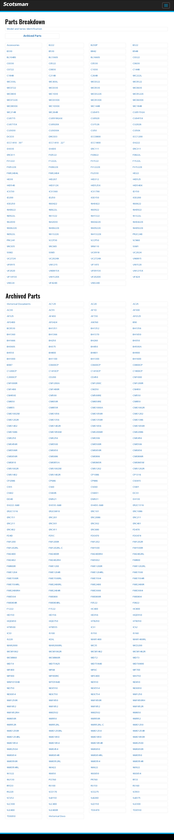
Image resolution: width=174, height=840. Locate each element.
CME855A (54, 462)
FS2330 (95, 173)
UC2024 (137, 252)
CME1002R (139, 408)
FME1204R (54, 572)
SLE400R (53, 810)
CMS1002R (13, 469)
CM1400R (54, 389)
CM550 (137, 395)
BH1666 (11, 340)
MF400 (10, 670)
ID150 (136, 191)
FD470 (136, 529)
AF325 (10, 316)
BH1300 (95, 359)
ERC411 (53, 529)
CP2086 (11, 481)
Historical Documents (19, 304)
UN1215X (138, 271)
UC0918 (95, 252)
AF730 (94, 316)
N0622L (53, 210)
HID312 (95, 179)
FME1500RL (55, 578)
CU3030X (54, 130)
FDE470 (95, 536)
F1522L (137, 161)
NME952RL (55, 761)
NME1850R (139, 737)
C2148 (52, 76)
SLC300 (11, 804)
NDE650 (137, 688)
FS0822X (53, 167)
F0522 (94, 603)
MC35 (94, 645)
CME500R (96, 444)
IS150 (94, 633)
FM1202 (95, 542)
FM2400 (11, 554)
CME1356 (54, 420)
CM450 (137, 389)
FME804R (12, 603)
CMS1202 (96, 469)
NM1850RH (139, 700)
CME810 (11, 462)
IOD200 (137, 197)
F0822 (136, 603)
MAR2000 (12, 645)
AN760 (94, 322)
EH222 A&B (13, 505)
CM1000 (137, 377)
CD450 (94, 377)
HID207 (53, 179)
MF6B (52, 670)
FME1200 (54, 566)
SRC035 (11, 246)
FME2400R (138, 584)
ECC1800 (96, 143)
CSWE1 (95, 493)
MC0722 (11, 88)
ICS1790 (95, 191)
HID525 (137, 179)
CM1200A (54, 383)
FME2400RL (55, 584)
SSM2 (10, 252)
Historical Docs (57, 816)
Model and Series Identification (24, 29)
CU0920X (54, 124)
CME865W (138, 462)
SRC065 (53, 246)
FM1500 (95, 548)
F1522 (52, 609)
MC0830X (12, 106)
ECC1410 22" (57, 143)
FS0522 (53, 155)
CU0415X (138, 118)
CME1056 (54, 414)
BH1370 (95, 334)
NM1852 (11, 706)
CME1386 (138, 420)
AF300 (136, 310)
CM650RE (96, 401)
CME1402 (12, 426)
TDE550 (137, 810)
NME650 (95, 749)
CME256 (53, 438)
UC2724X (96, 258)
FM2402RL (138, 554)
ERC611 (11, 155)
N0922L (11, 216)
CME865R (96, 462)
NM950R (95, 719)
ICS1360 (53, 191)
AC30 (10, 310)
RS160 (136, 786)
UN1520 (137, 265)
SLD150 (95, 804)
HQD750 (53, 621)
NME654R (54, 755)
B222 (51, 45)
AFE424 (53, 322)
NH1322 (95, 216)
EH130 (136, 499)
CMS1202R (138, 469)
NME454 (53, 749)
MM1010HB (13, 682)
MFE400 (95, 676)
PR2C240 (137, 234)
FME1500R (12, 578)
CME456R (12, 444)
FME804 (137, 597)
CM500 (53, 395)
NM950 (53, 719)
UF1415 (95, 265)
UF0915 (11, 265)
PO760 (52, 780)
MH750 (137, 676)
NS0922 (95, 210)
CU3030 (11, 130)
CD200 (52, 377)
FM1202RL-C (56, 548)
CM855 (11, 408)
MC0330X (54, 100)
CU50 (94, 130)
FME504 (11, 597)
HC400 (94, 609)
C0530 (94, 63)
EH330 (10, 149)
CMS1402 (12, 475)
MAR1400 (96, 639)
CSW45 (53, 493)
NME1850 (54, 737)
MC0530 (95, 88)
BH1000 (11, 359)
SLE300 (137, 804)
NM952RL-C (97, 725)
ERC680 (95, 529)
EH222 (136, 143)
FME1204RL (97, 572)
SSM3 (52, 252)
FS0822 (95, 155)
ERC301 (53, 523)
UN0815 (137, 258)
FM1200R (54, 542)
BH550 (10, 353)
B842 (93, 51)
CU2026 (137, 124)
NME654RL (97, 755)
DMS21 (53, 499)
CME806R (138, 456)
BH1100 (53, 359)
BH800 (52, 353)
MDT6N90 (138, 664)
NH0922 (137, 210)
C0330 (10, 63)
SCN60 (136, 240)
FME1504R (138, 578)
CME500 (53, 444)
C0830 (52, 69)
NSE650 (95, 773)
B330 (9, 51)
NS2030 (11, 222)
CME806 (95, 456)
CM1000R (12, 383)
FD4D (10, 536)
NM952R (11, 725)
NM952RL (54, 725)
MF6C (94, 670)
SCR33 (136, 792)
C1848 (10, 76)
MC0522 (137, 82)
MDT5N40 (96, 664)
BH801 (94, 353)
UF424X (53, 283)
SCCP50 (95, 240)
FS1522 (95, 161)
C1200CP (12, 371)
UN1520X (54, 277)
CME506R (12, 450)
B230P (94, 45)
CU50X (136, 130)
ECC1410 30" (15, 143)
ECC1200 (138, 137)
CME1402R (55, 426)
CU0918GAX (55, 118)
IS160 (136, 633)
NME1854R (97, 743)
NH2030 (53, 222)
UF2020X (96, 277)
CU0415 (95, 112)
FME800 (53, 597)
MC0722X (12, 100)
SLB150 (53, 798)
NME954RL (13, 767)
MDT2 (94, 658)
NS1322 (53, 216)
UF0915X (96, 271)
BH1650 (137, 334)
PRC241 (11, 240)
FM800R (11, 566)
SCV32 (10, 798)
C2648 (94, 76)
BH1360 (11, 334)
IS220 (10, 639)
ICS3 (9, 633)
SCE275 (95, 792)
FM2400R (54, 554)
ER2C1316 (138, 505)
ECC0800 (96, 137)
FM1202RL (12, 548)
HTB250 (95, 621)
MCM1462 (96, 651)
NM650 (137, 712)
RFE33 (10, 786)
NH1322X (96, 234)
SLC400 (53, 804)
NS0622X (12, 228)
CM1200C (96, 383)
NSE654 (137, 773)
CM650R (53, 401)
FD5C (52, 536)
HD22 (136, 173)
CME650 (53, 450)
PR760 (94, 780)
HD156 (52, 615)
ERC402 (11, 529)
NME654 (11, 755)
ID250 (52, 197)
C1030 (94, 69)
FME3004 (138, 590)
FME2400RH (13, 590)
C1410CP (54, 371)
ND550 (94, 682)
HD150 (10, 615)
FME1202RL (139, 566)
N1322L (137, 216)
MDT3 (136, 658)
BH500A (137, 347)
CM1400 (11, 389)
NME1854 (12, 743)
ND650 (136, 682)
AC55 (52, 310)
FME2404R (54, 590)
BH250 (52, 340)
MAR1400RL (139, 639)
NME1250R (13, 731)
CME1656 (96, 426)
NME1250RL (55, 731)
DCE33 (10, 137)
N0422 (52, 767)
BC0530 (11, 328)
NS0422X (96, 222)
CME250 (11, 438)
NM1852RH (13, 712)
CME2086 (138, 432)
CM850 (137, 401)
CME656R (12, 456)
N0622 (94, 767)
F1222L (53, 161)
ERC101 (95, 511)
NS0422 (53, 204)
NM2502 (53, 712)
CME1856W (55, 432)
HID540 (11, 185)
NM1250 (137, 694)
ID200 (10, 197)
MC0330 (53, 88)
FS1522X (137, 167)
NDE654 (11, 694)
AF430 (52, 316)
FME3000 (96, 590)
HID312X (53, 185)
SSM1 (136, 246)
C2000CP (12, 377)
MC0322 (95, 82)
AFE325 (137, 316)
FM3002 (95, 560)
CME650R (96, 450)
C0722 (10, 69)
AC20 (94, 304)
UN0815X (54, 271)
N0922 (136, 767)
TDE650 (11, 816)
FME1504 (96, 578)
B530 (51, 51)
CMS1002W (55, 469)
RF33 (135, 780)
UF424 (136, 277)
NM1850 (53, 700)
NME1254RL (13, 737)
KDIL (51, 639)
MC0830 (11, 94)
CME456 (137, 438)
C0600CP (54, 365)
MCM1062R (55, 651)
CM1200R (138, 383)
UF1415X (12, 277)
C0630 (136, 63)
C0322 (136, 57)
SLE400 (11, 810)
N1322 (10, 773)
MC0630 (137, 88)
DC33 (136, 493)
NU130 (10, 780)
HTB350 (137, 621)
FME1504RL (13, 584)
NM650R (11, 719)
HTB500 (11, 627)
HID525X (95, 185)
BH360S (11, 347)
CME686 (53, 456)
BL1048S (11, 57)
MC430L (53, 82)
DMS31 (95, 499)
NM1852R (138, 706)
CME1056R (97, 414)
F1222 (10, 609)
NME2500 (138, 743)
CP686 (52, 481)
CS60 (51, 487)
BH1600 (137, 359)
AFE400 (11, 322)
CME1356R (97, 420)
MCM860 (12, 658)
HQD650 (11, 621)
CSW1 (136, 487)
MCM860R (54, 658)
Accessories (13, 45)
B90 (135, 322)
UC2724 (11, 258)
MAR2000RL (55, 645)
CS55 (9, 487)
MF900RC (54, 676)
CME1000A (97, 408)
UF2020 (11, 271)
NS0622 (137, 204)
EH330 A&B (55, 505)
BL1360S (53, 57)
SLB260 (95, 798)
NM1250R (12, 700)
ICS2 (135, 627)
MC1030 (53, 94)
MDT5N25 (54, 664)
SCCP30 (53, 240)
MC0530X (96, 100)
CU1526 (95, 124)
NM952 (137, 719)
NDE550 (53, 688)
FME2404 (54, 173)
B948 (135, 51)
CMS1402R (54, 475)
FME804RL (54, 603)
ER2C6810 (54, 511)
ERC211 (137, 517)
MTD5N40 (54, 682)
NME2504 (12, 749)
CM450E (11, 395)
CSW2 (10, 493)
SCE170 (53, 792)
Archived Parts (32, 36)
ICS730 (10, 191)
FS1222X (95, 167)
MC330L (11, 82)
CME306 (95, 438)
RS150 (94, 786)
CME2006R (97, 432)
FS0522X (11, 167)
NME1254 (96, 731)
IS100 (52, 633)
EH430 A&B (97, 505)
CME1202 (138, 414)
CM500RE (96, 395)
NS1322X (54, 234)
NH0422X (138, 222)
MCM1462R (139, 651)
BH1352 (95, 328)
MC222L (137, 76)
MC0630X (138, 100)
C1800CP (138, 371)
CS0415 (137, 481)
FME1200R (96, 566)
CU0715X (12, 124)
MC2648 (53, 112)
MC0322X (96, 94)
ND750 (10, 688)
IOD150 (95, 197)
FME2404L (12, 173)
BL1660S (95, 57)
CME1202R (13, 420)
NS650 (52, 773)
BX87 (9, 365)
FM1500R (138, 548)
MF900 (10, 676)
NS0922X (96, 228)
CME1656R (139, 426)
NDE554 (95, 688)
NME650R (138, 749)
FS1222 (11, 161)
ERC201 (53, 517)
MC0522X (138, 94)
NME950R (12, 761)
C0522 (52, 63)
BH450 (94, 347)
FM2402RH (55, 560)
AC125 (52, 304)
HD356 (94, 615)
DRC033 (53, 137)
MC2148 (11, 112)
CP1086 (95, 475)
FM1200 (11, 542)
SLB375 (137, 798)
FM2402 (11, 560)
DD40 (10, 499)
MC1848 (137, 106)
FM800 (136, 560)
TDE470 (95, 810)
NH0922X (138, 228)
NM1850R (96, 700)
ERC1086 (137, 511)
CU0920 (95, 118)
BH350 (136, 340)
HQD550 (137, 615)
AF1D (94, 310)
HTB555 (53, 627)
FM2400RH (97, 554)
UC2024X (54, 258)
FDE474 (137, 536)
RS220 (10, 792)
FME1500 (138, 572)
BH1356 (137, 328)
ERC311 (137, 149)
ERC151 (11, 517)
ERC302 (95, 523)
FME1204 (12, 572)
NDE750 (53, 694)
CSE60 (94, 487)
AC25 (136, 304)
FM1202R (138, 542)
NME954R (138, 761)
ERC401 (137, 523)
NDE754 (95, 694)
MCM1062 (12, 651)
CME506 (137, 444)
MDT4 (10, 664)
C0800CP (138, 365)
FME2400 (96, 584)
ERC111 (95, 149)
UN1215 (53, 265)
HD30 (10, 179)
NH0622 (11, 210)
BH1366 (53, 334)
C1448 (136, 69)
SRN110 (95, 246)
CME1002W (13, 414)
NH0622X (54, 228)
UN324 (10, 283)
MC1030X (54, 106)
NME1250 (138, 725)
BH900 (136, 353)
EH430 (52, 149)
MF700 (136, 670)
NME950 (137, 755)
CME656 (137, 450)
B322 (135, 45)
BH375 (52, 347)
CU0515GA (139, 112)
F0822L (137, 155)
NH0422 (95, 204)
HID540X (137, 185)
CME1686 (12, 432)
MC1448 (95, 106)
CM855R (53, 408)
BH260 (94, 340)
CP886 (94, 481)
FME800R (96, 597)
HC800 (136, 609)
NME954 (95, 761)
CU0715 (11, 118)
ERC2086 (95, 517)
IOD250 (11, 204)
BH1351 (53, 328)
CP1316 (137, 475)
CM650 (11, 401)
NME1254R (139, 731)
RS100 (52, 786)
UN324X (95, 283)
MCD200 (137, 645)
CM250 (95, 389)
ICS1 (93, 627)
